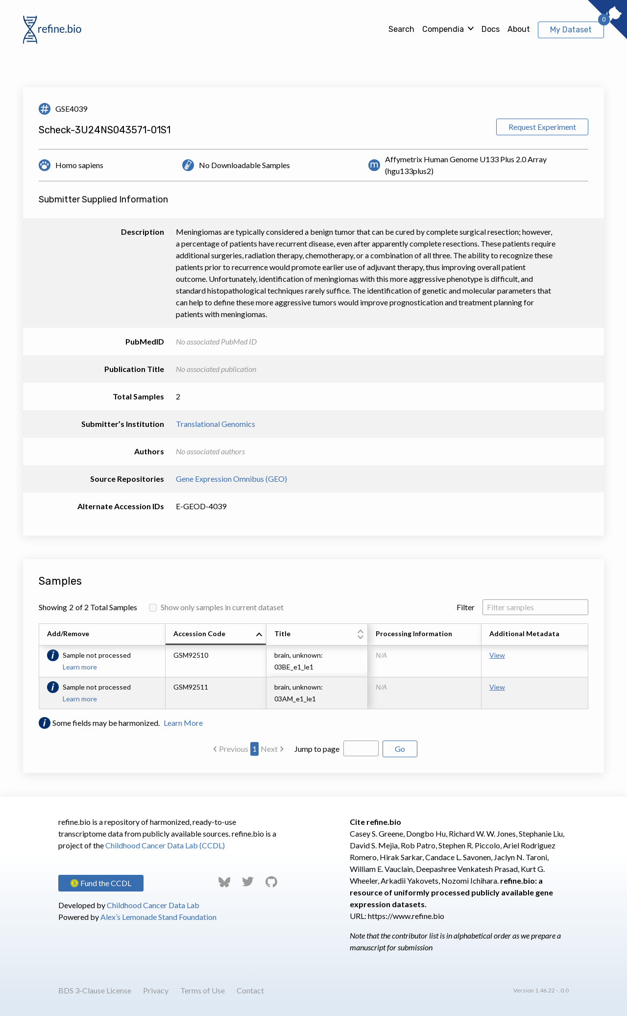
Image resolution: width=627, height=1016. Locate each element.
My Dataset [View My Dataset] (571, 29)
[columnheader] (216, 634)
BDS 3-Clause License (94, 990)
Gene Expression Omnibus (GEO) (231, 478)
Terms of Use (202, 990)
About (518, 29)
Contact (250, 990)
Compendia (443, 29)
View (497, 655)
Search (401, 29)
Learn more (80, 667)
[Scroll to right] (589, 666)
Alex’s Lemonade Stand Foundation (158, 916)
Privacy (156, 990)
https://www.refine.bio (406, 915)
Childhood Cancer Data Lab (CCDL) (165, 845)
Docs (491, 29)
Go (400, 748)
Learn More (183, 722)
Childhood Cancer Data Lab (153, 905)
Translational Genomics (215, 423)
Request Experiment (542, 126)
